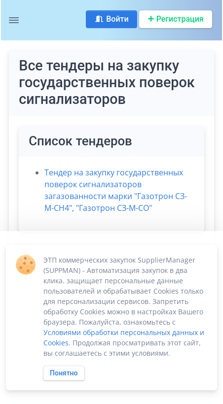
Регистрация (176, 19)
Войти (111, 19)
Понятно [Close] (64, 373)
